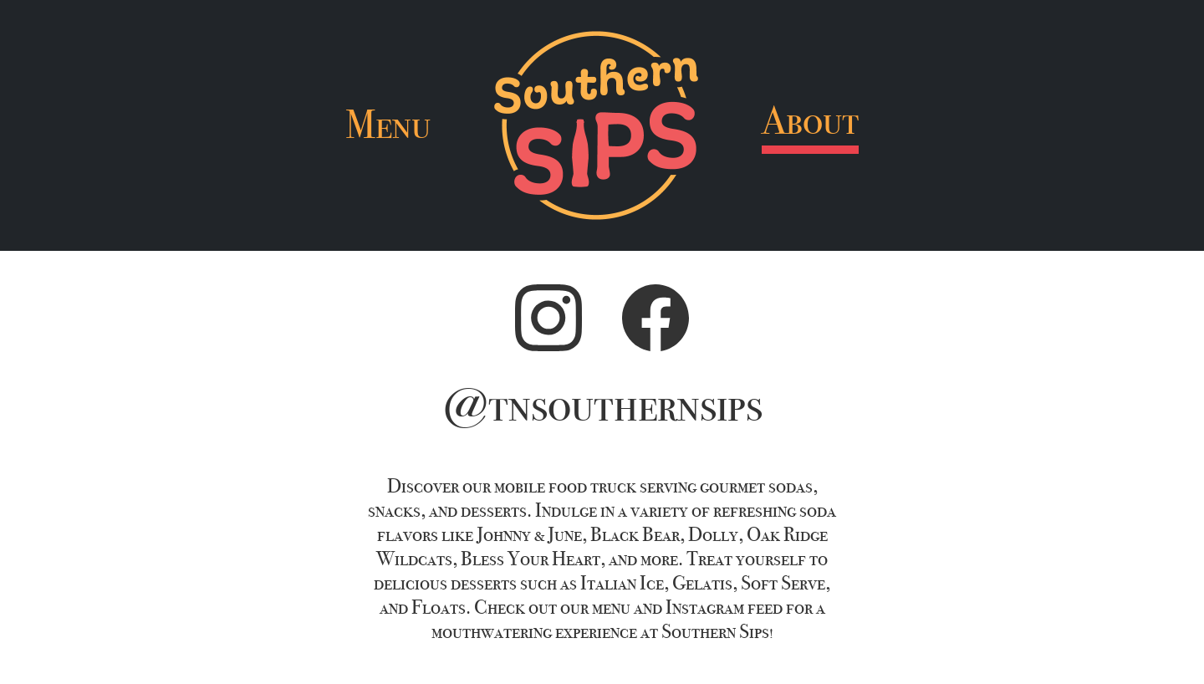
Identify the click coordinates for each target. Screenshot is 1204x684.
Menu (388, 125)
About (810, 121)
